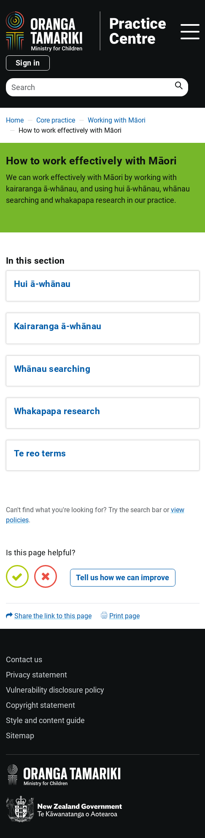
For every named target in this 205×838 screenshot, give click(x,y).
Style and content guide (45, 720)
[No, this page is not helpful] (45, 576)
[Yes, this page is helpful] (17, 576)
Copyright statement (40, 705)
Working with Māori (117, 120)
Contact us (24, 659)
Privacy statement (36, 674)
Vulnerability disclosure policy (55, 689)
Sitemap (20, 735)
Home (15, 120)
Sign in (28, 62)
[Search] (97, 87)
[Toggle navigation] (190, 31)
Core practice (55, 120)
